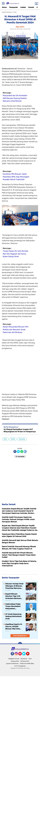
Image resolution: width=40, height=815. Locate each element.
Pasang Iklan (15, 661)
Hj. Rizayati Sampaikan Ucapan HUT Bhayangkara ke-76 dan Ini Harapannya (20, 430)
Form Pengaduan (20, 666)
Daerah (31, 7)
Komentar (20, 456)
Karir (30, 658)
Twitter (25, 654)
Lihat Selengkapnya (20, 635)
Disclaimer (23, 658)
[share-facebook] (14, 451)
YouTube (29, 654)
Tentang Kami (24, 661)
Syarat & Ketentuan (12, 663)
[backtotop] (20, 644)
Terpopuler (13, 7)
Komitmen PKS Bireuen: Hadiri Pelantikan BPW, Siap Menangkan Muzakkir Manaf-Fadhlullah (16, 177)
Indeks (23, 7)
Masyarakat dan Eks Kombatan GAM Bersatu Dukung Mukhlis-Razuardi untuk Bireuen (15, 98)
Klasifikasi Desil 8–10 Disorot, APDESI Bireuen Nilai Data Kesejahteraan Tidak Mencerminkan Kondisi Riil (13, 626)
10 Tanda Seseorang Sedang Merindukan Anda (13, 616)
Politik (13, 439)
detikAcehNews (7, 12)
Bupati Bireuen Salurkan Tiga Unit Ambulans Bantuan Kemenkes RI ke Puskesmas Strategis (13, 596)
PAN (5, 439)
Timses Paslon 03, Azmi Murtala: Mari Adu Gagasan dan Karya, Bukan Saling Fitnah (15, 254)
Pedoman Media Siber (27, 663)
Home (4, 7)
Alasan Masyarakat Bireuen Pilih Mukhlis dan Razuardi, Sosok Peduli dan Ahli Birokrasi (15, 329)
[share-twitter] (18, 451)
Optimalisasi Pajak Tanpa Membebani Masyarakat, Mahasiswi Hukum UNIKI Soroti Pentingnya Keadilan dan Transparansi (13, 606)
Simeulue (22, 439)
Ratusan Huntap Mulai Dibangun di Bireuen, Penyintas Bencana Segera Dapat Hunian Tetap (14, 586)
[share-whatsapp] (21, 451)
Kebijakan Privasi (13, 658)
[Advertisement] (20, 370)
